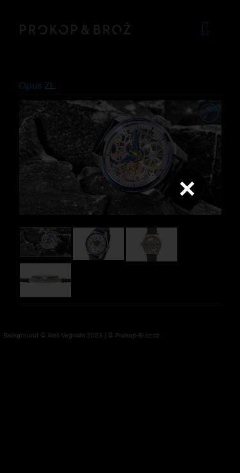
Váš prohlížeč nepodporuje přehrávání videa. (120, 236)
